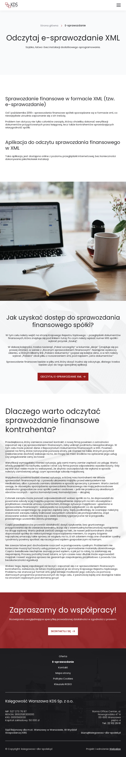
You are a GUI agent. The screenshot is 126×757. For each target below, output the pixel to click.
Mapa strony (63, 673)
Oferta (63, 656)
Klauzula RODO (63, 684)
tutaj (64, 338)
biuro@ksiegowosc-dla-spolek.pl (101, 732)
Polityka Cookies (63, 678)
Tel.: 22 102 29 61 (111, 723)
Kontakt (63, 667)
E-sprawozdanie (63, 661)
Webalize (115, 749)
